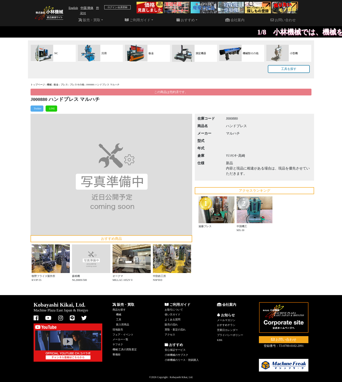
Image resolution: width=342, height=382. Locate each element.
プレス (64, 84)
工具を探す (288, 69)
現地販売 (118, 329)
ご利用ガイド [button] (137, 20)
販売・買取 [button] (89, 20)
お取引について (174, 309)
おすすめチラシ (226, 325)
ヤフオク (118, 344)
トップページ (38, 84)
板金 (56, 84)
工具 (118, 319)
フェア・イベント (123, 334)
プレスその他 (77, 84)
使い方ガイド (172, 314)
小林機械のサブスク (176, 354)
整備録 (116, 354)
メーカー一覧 (120, 339)
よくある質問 (172, 319)
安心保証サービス (175, 349)
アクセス (170, 334)
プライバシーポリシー (230, 335)
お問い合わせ (283, 20)
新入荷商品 (122, 324)
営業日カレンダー (227, 330)
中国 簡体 (87, 8)
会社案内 (235, 20)
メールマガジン (226, 320)
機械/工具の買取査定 (125, 349)
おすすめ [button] (185, 20)
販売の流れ (171, 324)
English (73, 8)
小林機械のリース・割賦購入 (182, 359)
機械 (49, 84)
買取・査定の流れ (175, 329)
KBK (219, 340)
